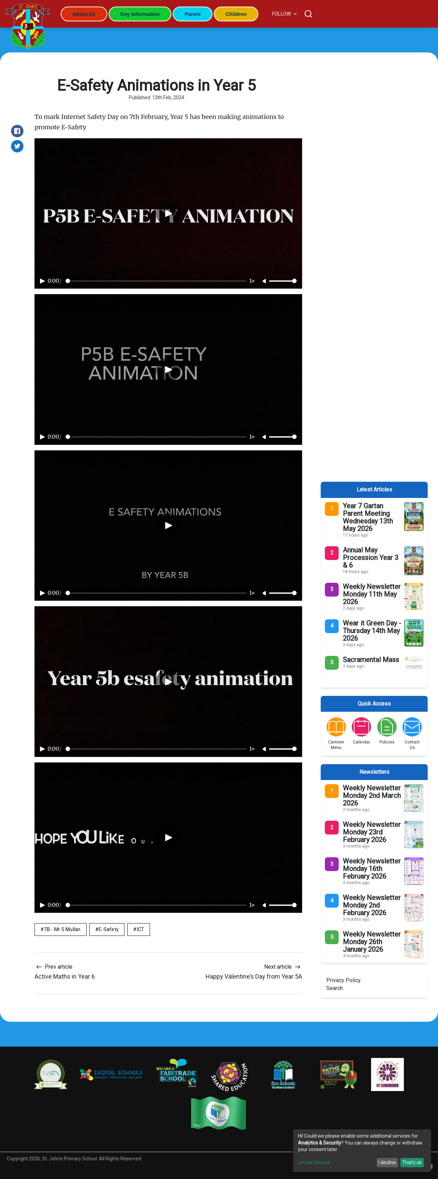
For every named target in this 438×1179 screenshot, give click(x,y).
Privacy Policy (343, 980)
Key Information (140, 14)
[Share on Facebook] (17, 131)
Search (334, 988)
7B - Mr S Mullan (62, 929)
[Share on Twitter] (17, 146)
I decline (387, 1162)
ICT (141, 929)
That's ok (412, 1162)
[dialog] (362, 1150)
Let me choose (314, 1162)
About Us (84, 14)
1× (252, 281)
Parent (193, 14)
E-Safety (109, 929)
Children (236, 14)
